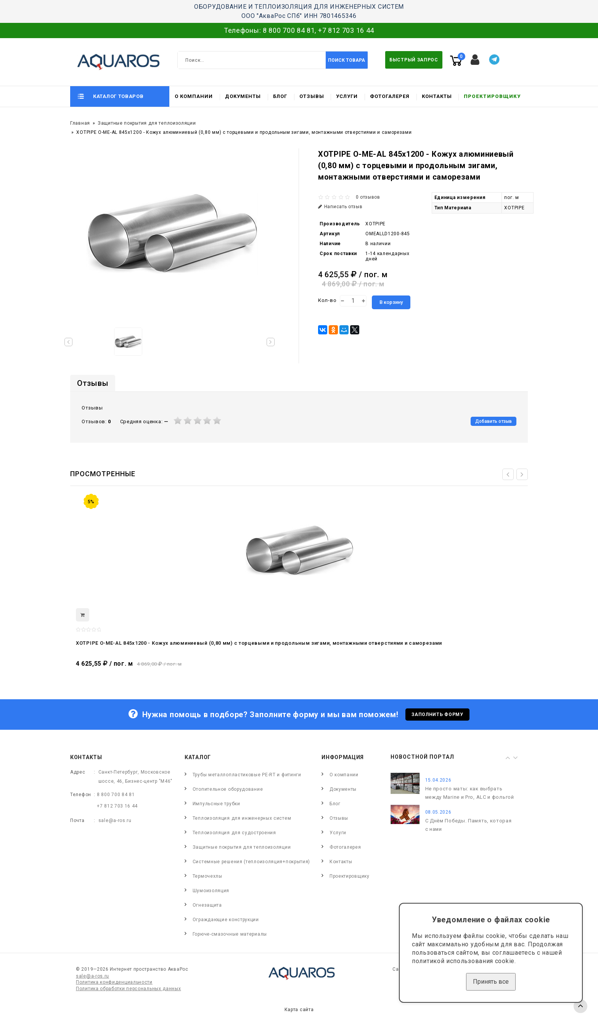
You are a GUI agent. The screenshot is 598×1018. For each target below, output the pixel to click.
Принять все (491, 981)
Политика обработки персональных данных (128, 988)
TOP (580, 1006)
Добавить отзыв (493, 421)
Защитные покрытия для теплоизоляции (147, 123)
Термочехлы (207, 876)
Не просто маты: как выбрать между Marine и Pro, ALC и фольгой (469, 793)
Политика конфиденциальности (114, 982)
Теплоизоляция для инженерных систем (242, 818)
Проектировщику (492, 96)
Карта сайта (299, 1009)
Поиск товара (346, 60)
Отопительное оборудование (228, 789)
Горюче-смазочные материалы (230, 934)
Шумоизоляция (211, 890)
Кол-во (327, 300)
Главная (80, 123)
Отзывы (311, 96)
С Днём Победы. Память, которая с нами (468, 825)
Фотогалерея (390, 96)
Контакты (437, 96)
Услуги (347, 96)
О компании (194, 96)
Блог (280, 96)
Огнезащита (207, 905)
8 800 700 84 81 (289, 30)
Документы (243, 96)
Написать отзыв (340, 206)
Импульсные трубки (216, 803)
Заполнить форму (437, 714)
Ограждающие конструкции (226, 919)
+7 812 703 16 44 (346, 30)
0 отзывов (368, 197)
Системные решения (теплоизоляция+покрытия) (251, 861)
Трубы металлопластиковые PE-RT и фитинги (247, 774)
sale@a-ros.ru (115, 820)
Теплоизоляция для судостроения (234, 832)
